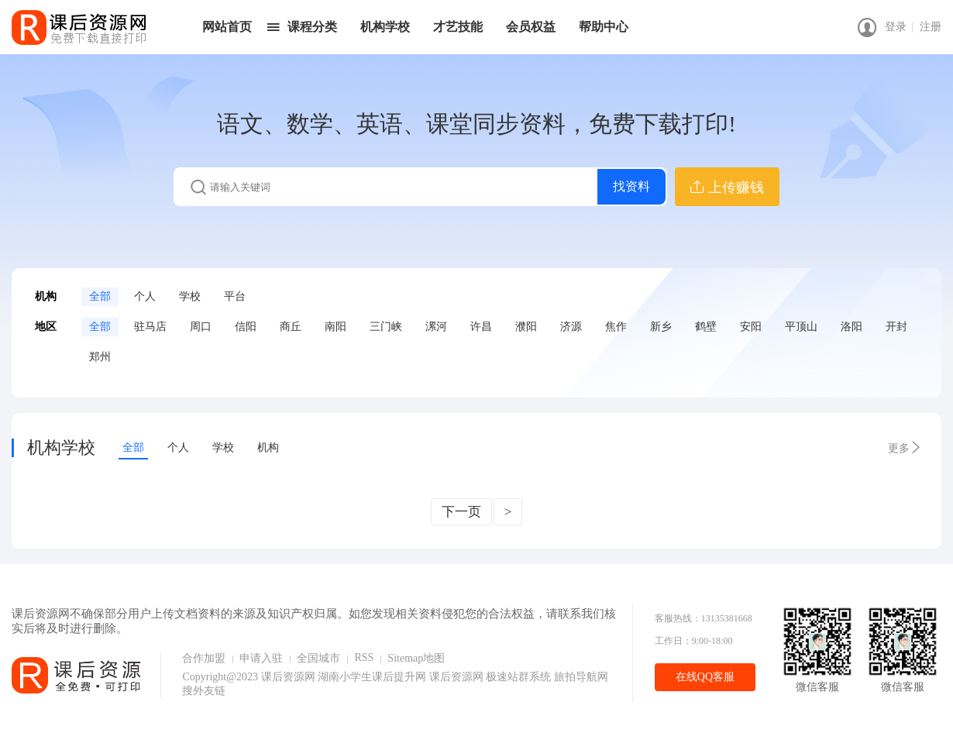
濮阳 (526, 326)
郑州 (100, 357)
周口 (201, 326)
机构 (268, 447)
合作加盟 (203, 658)
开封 (896, 326)
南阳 (335, 326)
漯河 (436, 326)
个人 (145, 296)
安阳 (751, 326)
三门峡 (386, 326)
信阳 (245, 326)
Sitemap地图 (416, 658)
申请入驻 (261, 658)
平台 (235, 296)
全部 (100, 296)
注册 (930, 27)
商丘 (290, 326)
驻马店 (150, 326)
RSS (363, 657)
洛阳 (851, 326)
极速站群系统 (520, 677)
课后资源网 (288, 677)
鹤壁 (706, 326)
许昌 (481, 326)
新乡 (661, 326)
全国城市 (318, 658)
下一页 (461, 511)
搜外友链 (203, 691)
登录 (896, 27)
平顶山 (801, 326)
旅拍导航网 (581, 677)
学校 (190, 296)
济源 (571, 326)
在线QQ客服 (705, 677)
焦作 (616, 326)
